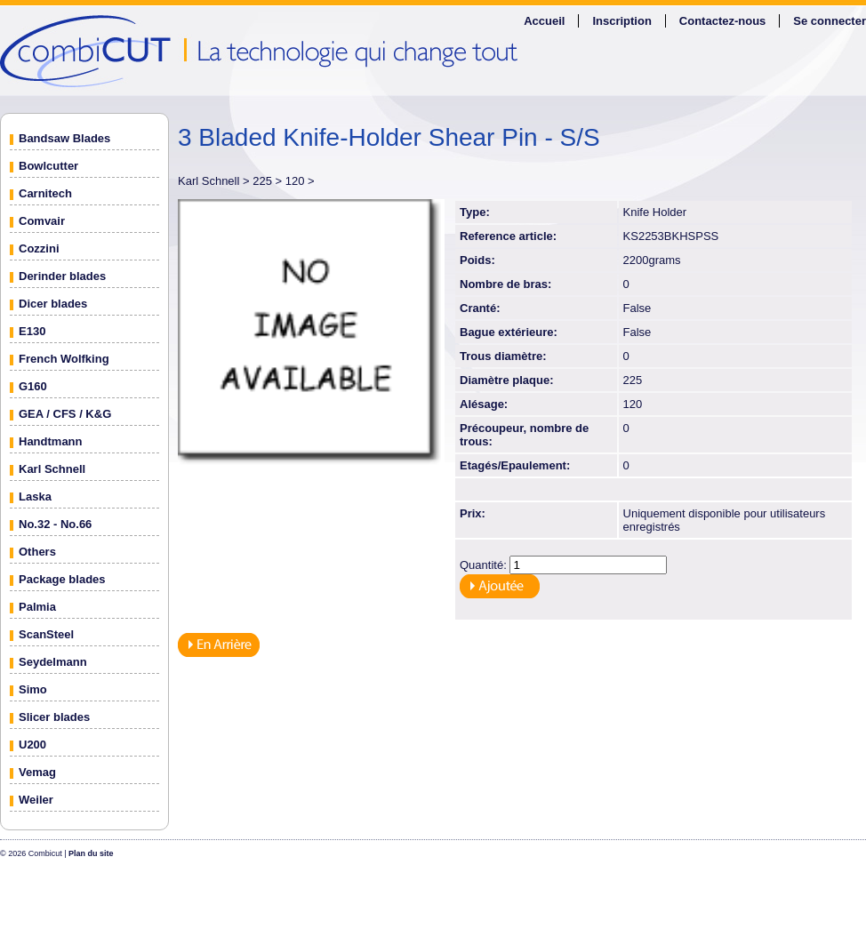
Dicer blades (53, 303)
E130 (32, 331)
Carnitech (45, 193)
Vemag (37, 772)
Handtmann (51, 441)
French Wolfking (64, 358)
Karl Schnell (52, 469)
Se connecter (829, 21)
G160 (33, 386)
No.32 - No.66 (55, 524)
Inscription (621, 21)
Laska (35, 496)
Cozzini (39, 248)
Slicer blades (54, 717)
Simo (33, 689)
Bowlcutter (48, 165)
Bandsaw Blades (64, 138)
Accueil (544, 21)
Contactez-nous (722, 21)
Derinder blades (62, 276)
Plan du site (91, 853)
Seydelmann (53, 662)
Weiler (36, 799)
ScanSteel (46, 634)
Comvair (42, 221)
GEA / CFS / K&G (65, 413)
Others (37, 551)
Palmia (37, 606)
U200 (32, 744)
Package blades (62, 579)
